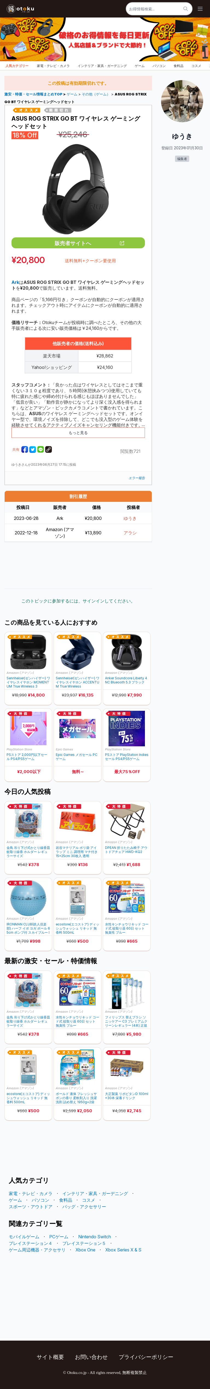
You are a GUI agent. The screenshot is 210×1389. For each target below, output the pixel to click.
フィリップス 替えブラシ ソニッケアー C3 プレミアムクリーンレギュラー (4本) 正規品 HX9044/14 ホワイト (126, 1021)
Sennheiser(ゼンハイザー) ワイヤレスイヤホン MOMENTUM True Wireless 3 (28, 682)
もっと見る (78, 432)
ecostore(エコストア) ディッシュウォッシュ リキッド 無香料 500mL (77, 928)
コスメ (196, 66)
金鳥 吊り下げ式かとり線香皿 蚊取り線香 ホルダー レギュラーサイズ (28, 852)
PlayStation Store (19, 749)
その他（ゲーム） (96, 94)
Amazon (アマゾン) (20, 673)
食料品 (178, 66)
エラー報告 (137, 478)
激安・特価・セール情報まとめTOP (33, 94)
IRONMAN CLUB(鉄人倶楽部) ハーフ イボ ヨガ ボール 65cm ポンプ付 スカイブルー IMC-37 (28, 928)
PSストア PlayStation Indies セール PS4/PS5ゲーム (126, 757)
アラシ (130, 532)
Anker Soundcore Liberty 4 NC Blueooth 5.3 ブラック (126, 680)
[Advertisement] (78, 565)
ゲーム (140, 66)
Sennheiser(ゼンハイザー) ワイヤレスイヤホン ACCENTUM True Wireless (77, 682)
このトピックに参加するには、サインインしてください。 (78, 601)
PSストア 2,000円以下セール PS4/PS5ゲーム (27, 757)
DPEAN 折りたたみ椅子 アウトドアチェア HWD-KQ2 (126, 850)
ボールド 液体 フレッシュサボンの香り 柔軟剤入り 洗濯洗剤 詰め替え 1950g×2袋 (76, 1098)
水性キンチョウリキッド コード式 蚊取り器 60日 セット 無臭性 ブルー (126, 928)
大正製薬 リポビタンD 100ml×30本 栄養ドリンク (126, 1096)
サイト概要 (50, 1357)
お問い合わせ (91, 1357)
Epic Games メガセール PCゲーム (76, 757)
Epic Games (64, 749)
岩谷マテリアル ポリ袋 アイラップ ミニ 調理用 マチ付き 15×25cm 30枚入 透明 (77, 852)
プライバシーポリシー (146, 1357)
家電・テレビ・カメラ (53, 66)
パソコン (159, 66)
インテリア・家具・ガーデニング (102, 66)
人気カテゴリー (16, 66)
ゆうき (130, 518)
